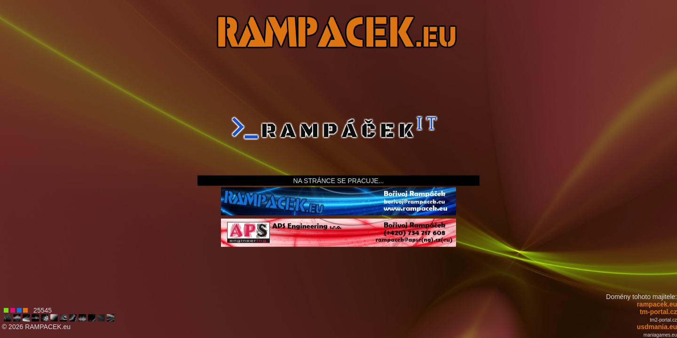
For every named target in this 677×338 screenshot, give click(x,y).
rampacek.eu (657, 304)
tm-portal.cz (658, 311)
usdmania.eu (657, 326)
